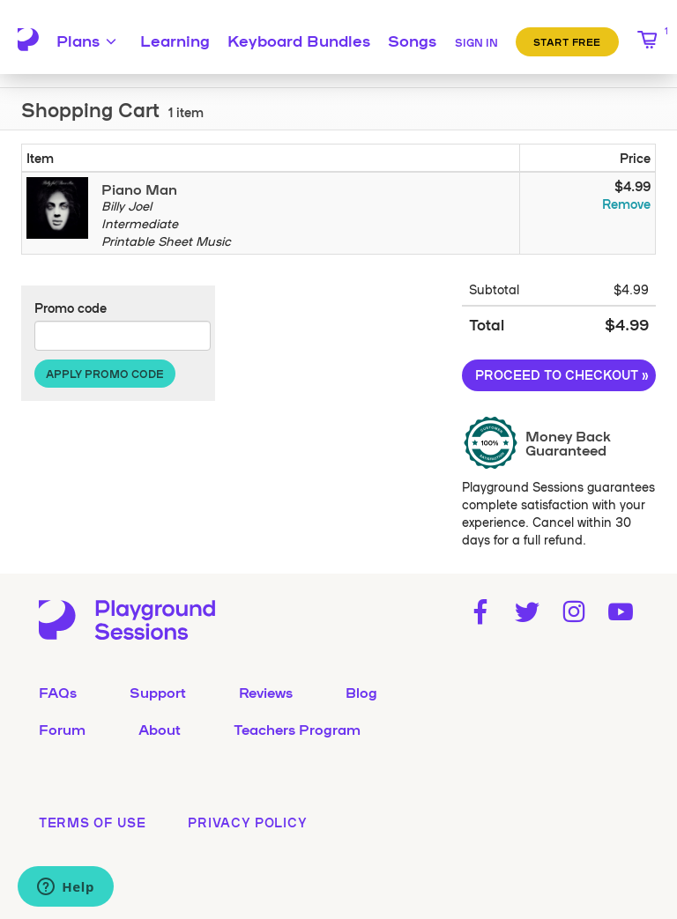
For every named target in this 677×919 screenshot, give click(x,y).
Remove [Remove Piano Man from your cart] (626, 203)
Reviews (266, 691)
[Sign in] (476, 39)
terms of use (92, 822)
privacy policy (247, 822)
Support (158, 691)
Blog (361, 691)
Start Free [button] (567, 41)
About (159, 728)
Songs (412, 39)
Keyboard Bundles (298, 39)
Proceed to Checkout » (562, 374)
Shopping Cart (90, 108)
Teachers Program (297, 728)
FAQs (58, 691)
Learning (175, 39)
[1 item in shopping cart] (648, 39)
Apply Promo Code (105, 373)
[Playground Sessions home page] (28, 39)
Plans (89, 39)
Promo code (70, 307)
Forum (62, 728)
